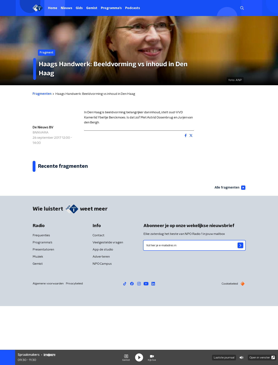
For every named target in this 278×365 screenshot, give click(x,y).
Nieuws (66, 8)
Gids (79, 8)
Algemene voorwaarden (48, 342)
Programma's (111, 8)
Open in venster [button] (262, 357)
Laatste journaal (224, 357)
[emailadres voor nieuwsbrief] (194, 304)
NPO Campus (102, 322)
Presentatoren (43, 308)
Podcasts (132, 8)
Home (52, 8)
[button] (126, 357)
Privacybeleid (74, 342)
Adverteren (101, 315)
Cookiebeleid (230, 342)
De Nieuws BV (43, 127)
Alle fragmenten (230, 247)
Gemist (91, 8)
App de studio (103, 308)
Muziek (38, 315)
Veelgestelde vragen (108, 301)
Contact (98, 294)
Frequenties (41, 294)
